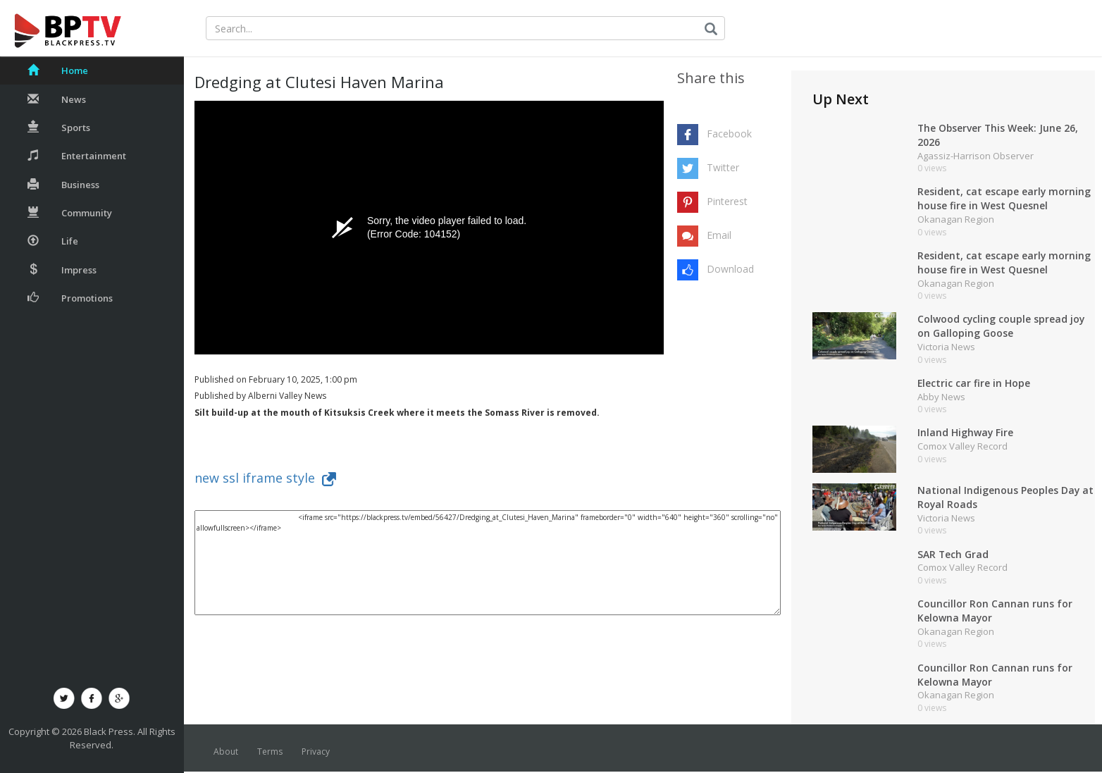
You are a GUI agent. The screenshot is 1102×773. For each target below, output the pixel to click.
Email (719, 235)
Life (52, 241)
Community (69, 212)
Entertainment (76, 155)
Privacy (316, 753)
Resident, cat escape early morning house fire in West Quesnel (1004, 199)
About (225, 753)
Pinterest (727, 201)
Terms (270, 753)
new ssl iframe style (265, 477)
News (56, 99)
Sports (58, 127)
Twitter (723, 167)
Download (730, 269)
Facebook (729, 133)
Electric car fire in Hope (974, 383)
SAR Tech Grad (953, 555)
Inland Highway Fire (965, 433)
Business (63, 184)
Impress (62, 270)
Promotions (70, 298)
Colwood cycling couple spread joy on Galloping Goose (1001, 326)
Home (57, 70)
